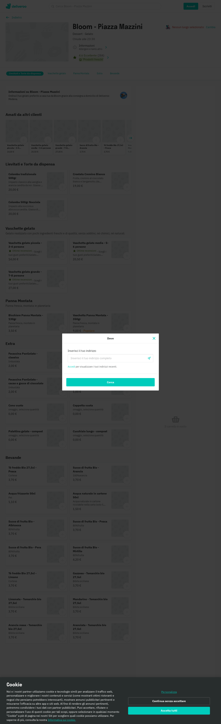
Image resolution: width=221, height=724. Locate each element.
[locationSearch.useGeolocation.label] (149, 358)
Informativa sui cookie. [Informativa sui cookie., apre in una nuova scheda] (62, 720)
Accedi (71, 366)
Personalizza (169, 692)
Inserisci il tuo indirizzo (82, 351)
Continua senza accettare (169, 701)
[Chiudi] (154, 338)
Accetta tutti (169, 711)
